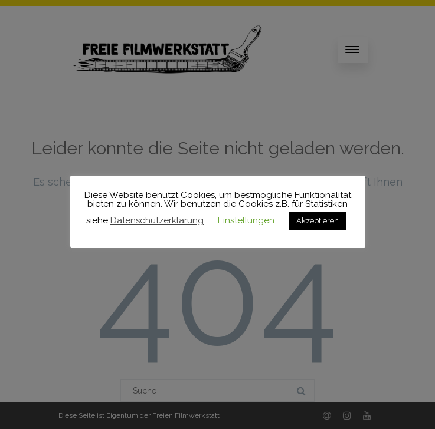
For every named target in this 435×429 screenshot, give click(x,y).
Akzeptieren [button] (317, 220)
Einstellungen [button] (246, 220)
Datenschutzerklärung (157, 220)
